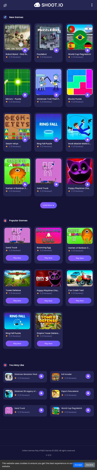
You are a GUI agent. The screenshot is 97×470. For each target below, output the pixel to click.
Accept (78, 464)
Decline (89, 464)
